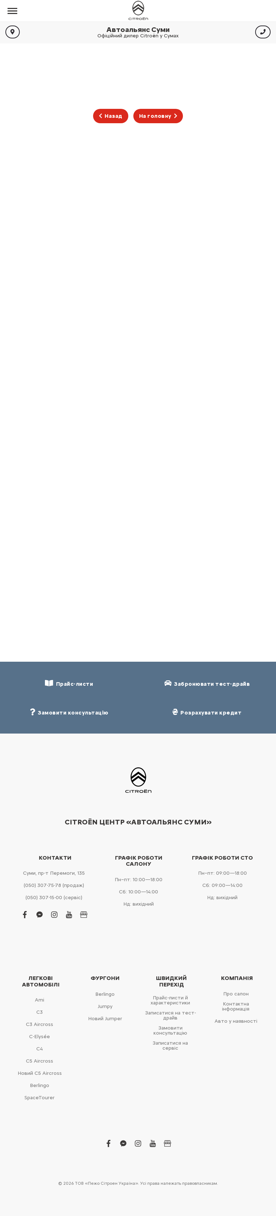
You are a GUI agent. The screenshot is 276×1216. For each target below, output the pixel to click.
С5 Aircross (39, 1061)
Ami (39, 1000)
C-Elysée (39, 1037)
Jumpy (105, 1006)
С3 (39, 1012)
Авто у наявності (236, 1021)
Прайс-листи (69, 683)
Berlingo (39, 1085)
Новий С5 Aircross (40, 1073)
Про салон (236, 994)
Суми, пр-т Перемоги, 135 (54, 873)
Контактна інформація (235, 1006)
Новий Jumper (105, 1019)
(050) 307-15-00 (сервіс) (54, 897)
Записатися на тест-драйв (170, 1015)
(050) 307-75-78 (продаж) (54, 885)
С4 (39, 1049)
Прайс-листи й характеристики (170, 1000)
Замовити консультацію (170, 1030)
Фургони (105, 978)
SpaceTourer (39, 1098)
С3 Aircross (39, 1024)
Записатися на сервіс (170, 1045)
